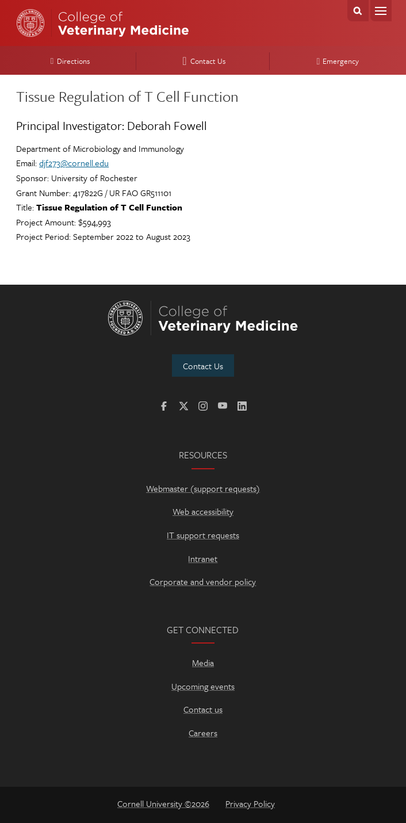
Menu (381, 10)
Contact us (203, 709)
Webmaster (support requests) (203, 488)
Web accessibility (203, 511)
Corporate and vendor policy (203, 581)
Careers (203, 732)
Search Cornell (358, 10)
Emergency (336, 61)
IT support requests (203, 535)
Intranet (202, 558)
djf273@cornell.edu (74, 162)
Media (203, 662)
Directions (68, 61)
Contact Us (202, 61)
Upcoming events (203, 686)
